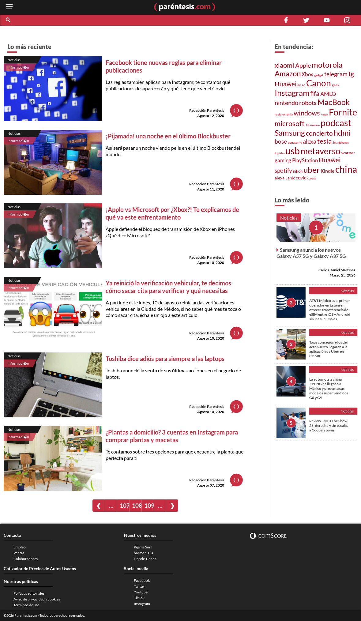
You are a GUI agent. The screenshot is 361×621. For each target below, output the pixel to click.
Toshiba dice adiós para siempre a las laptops (166, 358)
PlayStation (305, 160)
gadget (318, 75)
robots (308, 102)
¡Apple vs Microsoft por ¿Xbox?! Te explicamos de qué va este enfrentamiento (172, 213)
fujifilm (279, 153)
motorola (327, 64)
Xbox (307, 74)
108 (136, 505)
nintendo (286, 102)
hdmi (342, 132)
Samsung (290, 132)
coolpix (311, 178)
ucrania (287, 114)
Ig (351, 74)
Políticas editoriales (28, 593)
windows (307, 113)
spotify (283, 170)
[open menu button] (9, 7)
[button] (8, 20)
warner (348, 152)
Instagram (292, 92)
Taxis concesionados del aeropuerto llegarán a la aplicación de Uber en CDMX (328, 349)
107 (124, 505)
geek (335, 85)
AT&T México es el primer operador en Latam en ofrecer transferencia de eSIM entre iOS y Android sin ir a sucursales (329, 309)
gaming (283, 160)
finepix (324, 114)
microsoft (290, 123)
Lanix (290, 177)
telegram (336, 73)
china (346, 169)
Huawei (285, 84)
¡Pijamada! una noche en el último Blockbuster (168, 136)
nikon (298, 171)
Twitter (139, 586)
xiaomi (284, 65)
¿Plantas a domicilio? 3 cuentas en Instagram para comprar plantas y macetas (172, 435)
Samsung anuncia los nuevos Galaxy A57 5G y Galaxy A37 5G (311, 253)
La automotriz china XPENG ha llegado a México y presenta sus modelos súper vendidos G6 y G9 (328, 388)
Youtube (141, 592)
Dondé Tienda (145, 558)
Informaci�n (18, 67)
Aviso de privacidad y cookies (36, 599)
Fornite (343, 112)
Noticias (14, 60)
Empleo (19, 547)
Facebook (142, 580)
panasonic (295, 142)
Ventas (18, 553)
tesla (324, 141)
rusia (278, 114)
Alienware (313, 125)
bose (281, 141)
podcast (336, 122)
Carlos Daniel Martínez (336, 270)
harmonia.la (143, 553)
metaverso (320, 151)
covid (301, 177)
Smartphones (341, 142)
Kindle (327, 171)
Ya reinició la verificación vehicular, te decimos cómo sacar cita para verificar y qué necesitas (168, 286)
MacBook (334, 102)
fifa (314, 93)
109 (149, 505)
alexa (309, 141)
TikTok (139, 598)
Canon (318, 83)
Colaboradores (25, 558)
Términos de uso (26, 605)
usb (292, 150)
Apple (303, 65)
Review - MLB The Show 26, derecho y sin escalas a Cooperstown (328, 425)
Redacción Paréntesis (206, 110)
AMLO (328, 93)
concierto (319, 133)
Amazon (288, 73)
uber (311, 170)
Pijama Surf (143, 547)
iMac (301, 85)
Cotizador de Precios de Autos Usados (40, 568)
